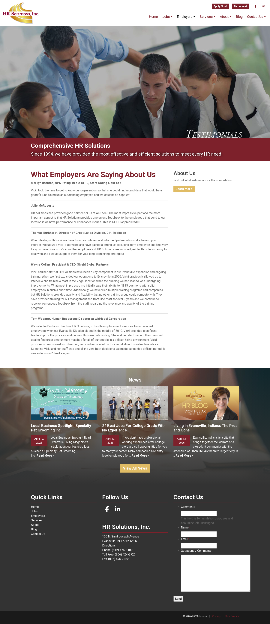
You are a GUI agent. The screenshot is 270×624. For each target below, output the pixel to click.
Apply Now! (220, 6)
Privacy (216, 616)
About (224, 17)
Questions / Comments (196, 550)
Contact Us (255, 17)
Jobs (166, 17)
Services (206, 17)
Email (185, 539)
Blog (239, 17)
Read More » (45, 455)
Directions (109, 545)
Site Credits (232, 616)
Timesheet (240, 6)
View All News (135, 468)
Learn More (184, 189)
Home (153, 17)
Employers (184, 17)
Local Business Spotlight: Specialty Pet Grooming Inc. (61, 427)
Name (185, 527)
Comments (188, 507)
